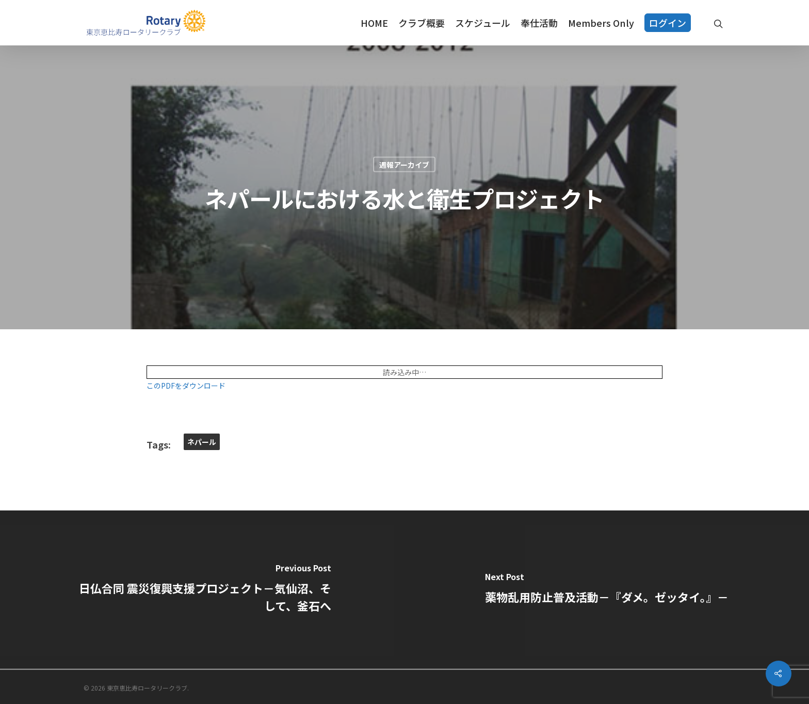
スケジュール (482, 22)
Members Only (601, 22)
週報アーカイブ (404, 164)
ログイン (667, 22)
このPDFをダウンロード (186, 385)
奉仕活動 (539, 22)
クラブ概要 (421, 22)
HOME (374, 22)
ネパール (201, 442)
